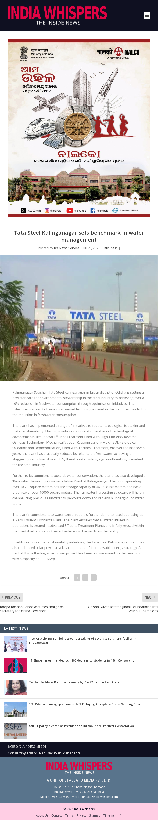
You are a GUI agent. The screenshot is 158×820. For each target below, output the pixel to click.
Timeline (109, 815)
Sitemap (94, 815)
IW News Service (66, 248)
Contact (56, 815)
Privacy (81, 815)
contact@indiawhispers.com (99, 797)
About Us (42, 815)
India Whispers (84, 809)
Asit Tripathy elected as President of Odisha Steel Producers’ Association (81, 726)
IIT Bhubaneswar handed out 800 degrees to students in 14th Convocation (82, 660)
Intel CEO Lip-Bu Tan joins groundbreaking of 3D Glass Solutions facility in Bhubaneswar (82, 640)
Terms (69, 815)
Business (111, 248)
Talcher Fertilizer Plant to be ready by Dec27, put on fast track (74, 682)
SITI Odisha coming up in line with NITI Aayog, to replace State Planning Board (85, 704)
